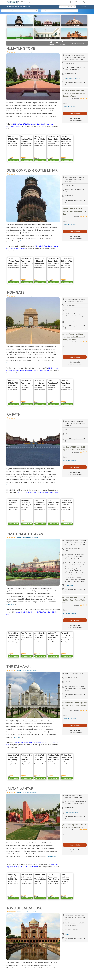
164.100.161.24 (69, 537)
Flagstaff (71, 942)
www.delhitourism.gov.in (72, 298)
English (30, 2)
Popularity (79, 43)
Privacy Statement (33, 940)
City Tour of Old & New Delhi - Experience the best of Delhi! (37, 445)
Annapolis (71, 952)
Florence (50, 952)
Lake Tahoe (72, 948)
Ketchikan (71, 950)
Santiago (71, 944)
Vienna (50, 938)
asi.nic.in (67, 860)
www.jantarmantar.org (71, 752)
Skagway (71, 946)
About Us (30, 938)
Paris (49, 936)
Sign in (85, 2)
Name (84, 43)
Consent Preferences (34, 944)
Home (9, 7)
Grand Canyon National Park (76, 936)
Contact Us (31, 936)
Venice (50, 950)
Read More (15, 106)
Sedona (71, 938)
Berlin (49, 946)
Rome (49, 948)
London (50, 940)
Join (81, 2)
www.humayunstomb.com (72, 78)
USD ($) (23, 2)
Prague (50, 942)
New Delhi (17, 7)
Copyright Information (35, 942)
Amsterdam (51, 944)
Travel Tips (76, 2)
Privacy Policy (30, 963)
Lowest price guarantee (70, 106)
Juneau (70, 940)
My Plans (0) (83, 6)
